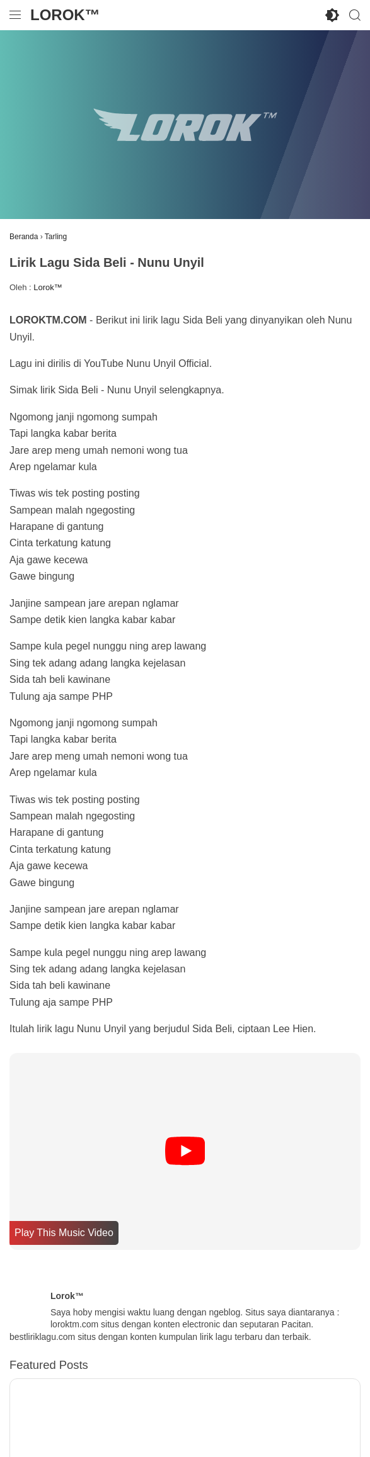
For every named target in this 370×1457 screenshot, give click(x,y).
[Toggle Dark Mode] (332, 15)
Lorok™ (65, 14)
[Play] (185, 1152)
